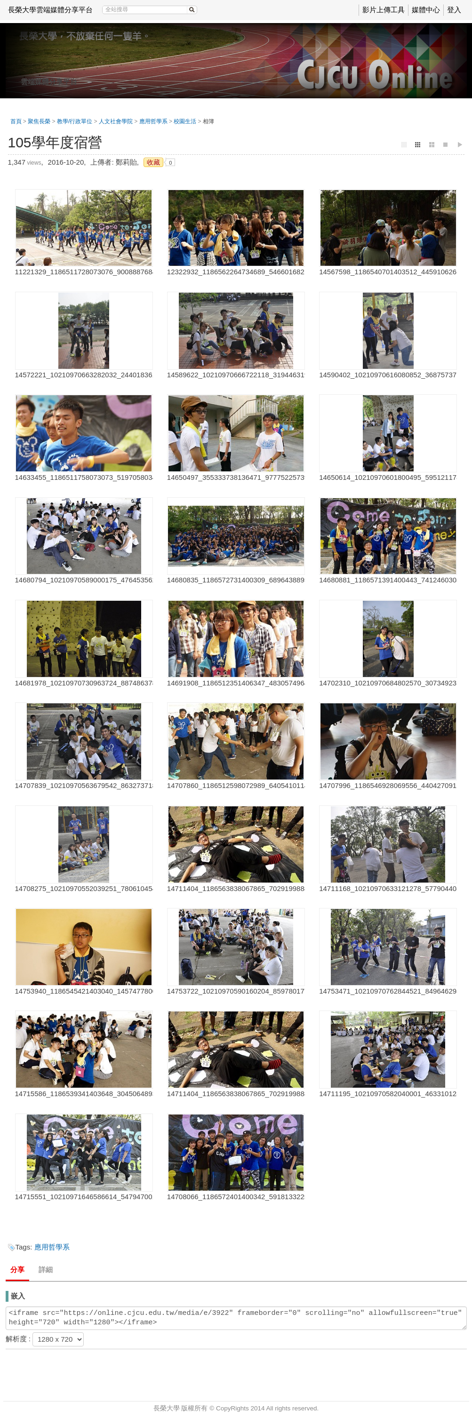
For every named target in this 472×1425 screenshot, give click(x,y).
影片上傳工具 (383, 10)
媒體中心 (426, 10)
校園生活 (185, 121)
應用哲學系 (153, 121)
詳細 (46, 1270)
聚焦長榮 (39, 121)
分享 (17, 1270)
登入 (454, 10)
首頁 (16, 121)
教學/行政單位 (74, 121)
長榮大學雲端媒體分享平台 (50, 10)
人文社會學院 (116, 121)
